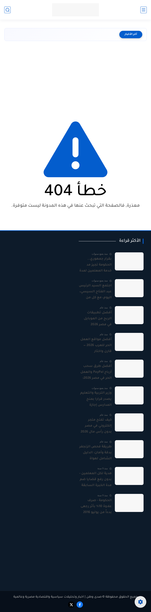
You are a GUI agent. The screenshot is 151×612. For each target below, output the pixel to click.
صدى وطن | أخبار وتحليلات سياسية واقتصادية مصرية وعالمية (57, 597)
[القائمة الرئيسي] (143, 10)
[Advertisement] (75, 79)
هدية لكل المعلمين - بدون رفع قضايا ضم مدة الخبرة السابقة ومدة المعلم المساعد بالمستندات (95, 480)
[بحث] (7, 10)
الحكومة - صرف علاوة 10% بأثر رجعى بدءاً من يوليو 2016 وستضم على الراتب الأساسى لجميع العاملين (96, 507)
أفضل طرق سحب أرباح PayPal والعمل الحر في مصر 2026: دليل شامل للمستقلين (96, 373)
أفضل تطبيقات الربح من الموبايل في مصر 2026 (98, 318)
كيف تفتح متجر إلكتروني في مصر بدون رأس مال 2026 (96, 426)
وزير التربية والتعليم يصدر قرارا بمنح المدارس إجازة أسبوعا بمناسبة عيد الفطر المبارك (95, 399)
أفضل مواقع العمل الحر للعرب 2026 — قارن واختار (96, 345)
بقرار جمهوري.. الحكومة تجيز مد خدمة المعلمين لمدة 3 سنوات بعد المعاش (95, 265)
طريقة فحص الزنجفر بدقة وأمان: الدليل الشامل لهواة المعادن (95, 453)
